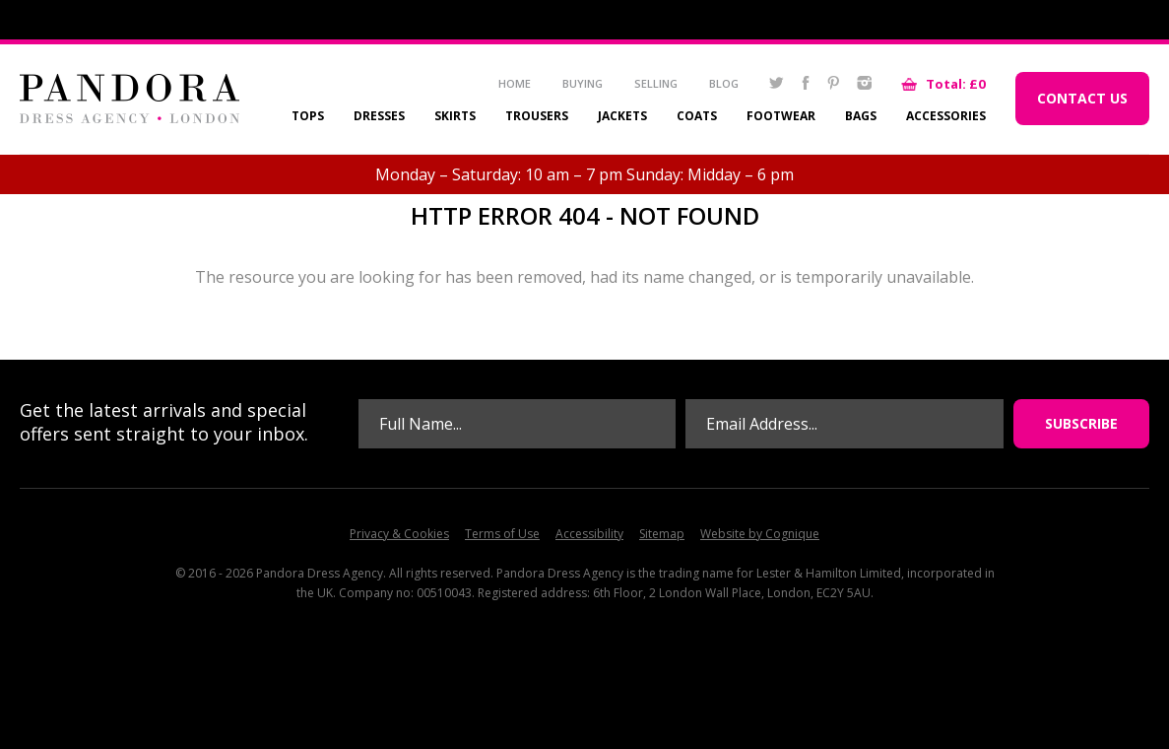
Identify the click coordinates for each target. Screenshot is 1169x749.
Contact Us (1082, 98)
